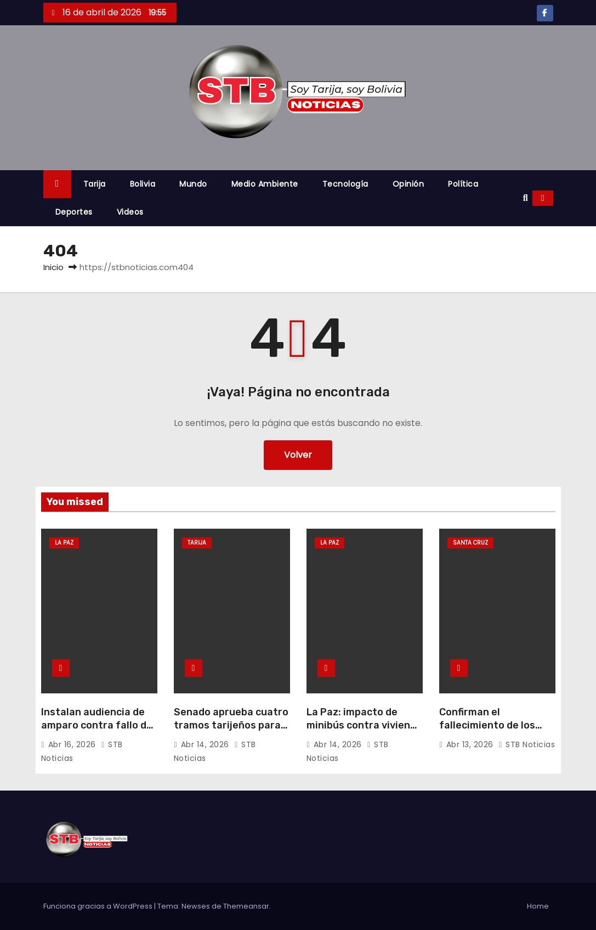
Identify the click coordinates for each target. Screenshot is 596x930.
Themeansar (246, 906)
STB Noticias (526, 744)
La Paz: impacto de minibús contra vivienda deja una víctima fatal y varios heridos (364, 732)
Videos (130, 211)
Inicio (53, 267)
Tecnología (345, 183)
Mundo (193, 183)
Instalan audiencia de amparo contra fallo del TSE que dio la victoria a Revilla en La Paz (99, 732)
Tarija (94, 183)
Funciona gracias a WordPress (98, 906)
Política (463, 183)
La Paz (64, 543)
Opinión (408, 183)
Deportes (74, 211)
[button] (525, 198)
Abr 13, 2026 (471, 744)
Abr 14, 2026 (206, 744)
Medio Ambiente (264, 183)
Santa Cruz (470, 543)
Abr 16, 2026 (73, 744)
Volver (298, 455)
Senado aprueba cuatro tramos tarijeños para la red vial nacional (231, 725)
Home (538, 906)
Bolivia (143, 183)
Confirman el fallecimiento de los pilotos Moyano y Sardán (487, 732)
